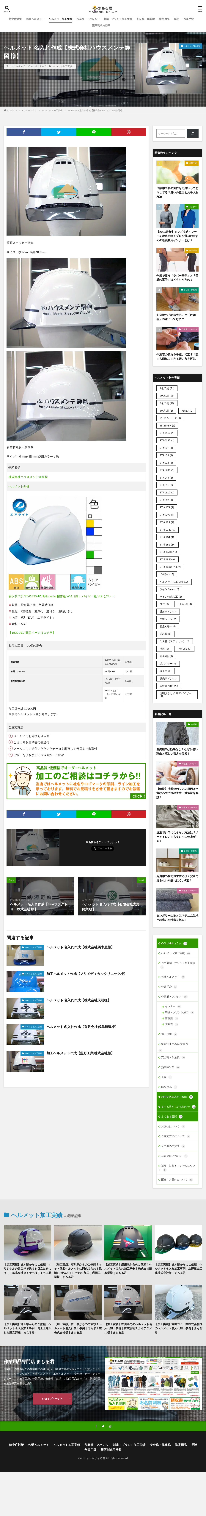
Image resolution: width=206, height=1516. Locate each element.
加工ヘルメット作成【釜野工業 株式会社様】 (80, 1053)
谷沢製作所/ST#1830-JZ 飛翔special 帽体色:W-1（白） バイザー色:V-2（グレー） (63, 596)
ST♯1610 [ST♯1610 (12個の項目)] (168, 552)
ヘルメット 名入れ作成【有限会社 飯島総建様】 (82, 1027)
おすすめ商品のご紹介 (177, 1097)
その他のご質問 (173, 1146)
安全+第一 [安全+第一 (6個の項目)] (168, 626)
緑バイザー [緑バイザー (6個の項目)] (168, 663)
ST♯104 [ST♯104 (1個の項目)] (167, 537)
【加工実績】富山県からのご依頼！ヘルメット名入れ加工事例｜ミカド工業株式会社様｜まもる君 (78, 1328)
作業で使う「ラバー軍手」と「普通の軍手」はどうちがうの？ (177, 277)
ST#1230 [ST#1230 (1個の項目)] (167, 470)
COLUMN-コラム (28, 110)
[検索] (193, 133)
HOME (10, 110)
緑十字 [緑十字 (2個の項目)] (165, 671)
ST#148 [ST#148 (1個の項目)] (166, 477)
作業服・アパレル (86, 18)
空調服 (194, 724)
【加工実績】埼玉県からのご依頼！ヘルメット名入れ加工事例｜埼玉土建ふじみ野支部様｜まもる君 (27, 1328)
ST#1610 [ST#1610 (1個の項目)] (167, 492)
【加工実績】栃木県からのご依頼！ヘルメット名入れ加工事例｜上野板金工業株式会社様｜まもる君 (178, 1268)
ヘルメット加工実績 (60, 18)
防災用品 (164, 18)
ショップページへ (52, 1398)
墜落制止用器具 (101, 25)
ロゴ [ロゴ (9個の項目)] (164, 604)
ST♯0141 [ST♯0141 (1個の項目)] (167, 529)
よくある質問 (172, 1117)
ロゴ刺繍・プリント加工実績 (177, 965)
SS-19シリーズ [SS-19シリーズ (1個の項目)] (170, 418)
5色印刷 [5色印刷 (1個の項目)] (166, 410)
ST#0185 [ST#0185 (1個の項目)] (167, 440)
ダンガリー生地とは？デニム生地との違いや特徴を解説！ (177, 917)
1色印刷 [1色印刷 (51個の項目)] (167, 388)
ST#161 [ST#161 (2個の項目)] (166, 485)
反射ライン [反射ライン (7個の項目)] (168, 611)
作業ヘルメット (35, 18)
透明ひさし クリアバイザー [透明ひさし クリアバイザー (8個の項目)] (175, 694)
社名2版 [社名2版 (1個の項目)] (166, 656)
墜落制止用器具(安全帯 (174, 1043)
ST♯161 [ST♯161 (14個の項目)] (167, 544)
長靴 (176, 18)
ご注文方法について (175, 1136)
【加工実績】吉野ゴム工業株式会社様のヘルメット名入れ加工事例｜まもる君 (178, 1328)
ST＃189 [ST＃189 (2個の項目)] (167, 522)
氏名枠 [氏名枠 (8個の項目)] (165, 633)
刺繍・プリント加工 (179, 1012)
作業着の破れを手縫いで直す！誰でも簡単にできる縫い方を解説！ (177, 356)
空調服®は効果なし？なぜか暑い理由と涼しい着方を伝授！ (177, 751)
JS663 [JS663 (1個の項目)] (187, 410)
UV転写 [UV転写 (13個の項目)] (167, 574)
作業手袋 (188, 18)
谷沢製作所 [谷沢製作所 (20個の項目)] (169, 685)
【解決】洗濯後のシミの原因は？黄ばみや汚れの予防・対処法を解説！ (177, 793)
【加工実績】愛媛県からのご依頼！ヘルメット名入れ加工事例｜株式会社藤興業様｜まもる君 (128, 1268)
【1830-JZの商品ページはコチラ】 (32, 632)
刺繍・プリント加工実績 (117, 18)
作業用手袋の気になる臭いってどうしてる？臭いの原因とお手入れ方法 (177, 192)
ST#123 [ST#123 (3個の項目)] (166, 462)
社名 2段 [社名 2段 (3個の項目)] (184, 648)
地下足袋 (169, 1034)
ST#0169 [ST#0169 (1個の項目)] (167, 432)
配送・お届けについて (177, 1180)
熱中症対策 (15, 18)
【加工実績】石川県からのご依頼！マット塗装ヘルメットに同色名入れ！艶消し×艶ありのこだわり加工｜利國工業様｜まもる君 (78, 1271)
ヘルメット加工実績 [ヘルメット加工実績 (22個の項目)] (174, 581)
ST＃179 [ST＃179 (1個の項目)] (167, 507)
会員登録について (174, 1156)
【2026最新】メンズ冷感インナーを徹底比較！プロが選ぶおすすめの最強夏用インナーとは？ (177, 236)
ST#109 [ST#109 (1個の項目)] (166, 455)
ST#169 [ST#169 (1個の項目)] (166, 499)
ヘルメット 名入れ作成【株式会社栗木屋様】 (80, 947)
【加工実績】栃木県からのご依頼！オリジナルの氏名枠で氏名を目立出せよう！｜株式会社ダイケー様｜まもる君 (27, 1268)
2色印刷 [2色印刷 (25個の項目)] (167, 395)
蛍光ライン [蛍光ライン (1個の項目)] (168, 678)
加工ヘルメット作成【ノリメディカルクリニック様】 (87, 974)
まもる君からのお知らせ (178, 1107)
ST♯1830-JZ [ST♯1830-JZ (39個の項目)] (170, 566)
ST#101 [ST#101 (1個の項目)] (166, 447)
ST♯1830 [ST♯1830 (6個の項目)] (167, 559)
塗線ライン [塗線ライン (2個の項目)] (168, 618)
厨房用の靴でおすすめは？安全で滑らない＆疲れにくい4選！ (177, 878)
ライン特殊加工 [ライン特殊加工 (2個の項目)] (171, 596)
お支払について (173, 1126)
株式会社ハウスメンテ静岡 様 (28, 477)
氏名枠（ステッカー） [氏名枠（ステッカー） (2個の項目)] (175, 641)
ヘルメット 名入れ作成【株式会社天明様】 (79, 1000)
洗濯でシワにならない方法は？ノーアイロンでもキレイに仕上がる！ (177, 836)
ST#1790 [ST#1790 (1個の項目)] (167, 514)
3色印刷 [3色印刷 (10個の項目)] (167, 403)
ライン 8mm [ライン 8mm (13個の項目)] (169, 589)
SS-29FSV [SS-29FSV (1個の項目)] (167, 425)
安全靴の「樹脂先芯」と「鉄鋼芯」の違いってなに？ (176, 317)
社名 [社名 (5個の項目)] (164, 648)
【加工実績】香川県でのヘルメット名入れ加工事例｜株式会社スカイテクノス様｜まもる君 (128, 1328)
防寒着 (171, 1024)
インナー (193, 207)
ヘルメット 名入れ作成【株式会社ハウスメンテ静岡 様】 (96, 110)
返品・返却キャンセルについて (176, 1168)
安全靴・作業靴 (145, 18)
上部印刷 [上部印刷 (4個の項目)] (184, 604)
